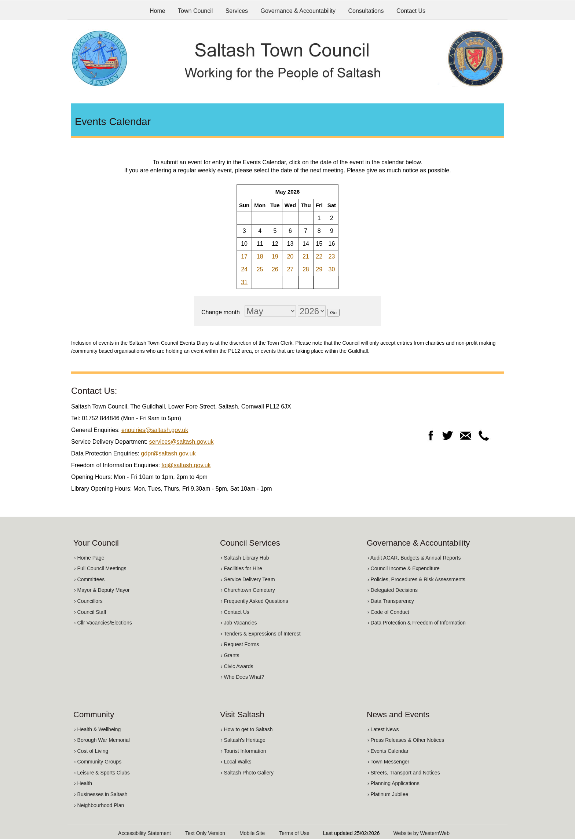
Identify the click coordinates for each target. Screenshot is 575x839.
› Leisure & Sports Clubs (102, 773)
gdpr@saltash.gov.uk (168, 453)
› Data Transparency (390, 601)
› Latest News (383, 729)
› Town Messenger (388, 762)
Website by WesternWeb (421, 833)
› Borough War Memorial (102, 740)
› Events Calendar (388, 751)
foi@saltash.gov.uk (185, 465)
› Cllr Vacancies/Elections (103, 623)
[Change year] (312, 311)
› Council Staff (90, 612)
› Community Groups (97, 762)
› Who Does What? (242, 677)
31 (244, 282)
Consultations (366, 11)
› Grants (230, 655)
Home (157, 11)
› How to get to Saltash (247, 729)
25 (260, 269)
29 (319, 269)
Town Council (195, 11)
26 (275, 269)
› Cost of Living (91, 751)
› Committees (89, 579)
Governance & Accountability (298, 11)
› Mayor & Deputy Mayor (102, 590)
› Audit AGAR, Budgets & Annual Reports (414, 558)
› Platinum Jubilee (387, 794)
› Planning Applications (393, 783)
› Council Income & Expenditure (403, 568)
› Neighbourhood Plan (99, 805)
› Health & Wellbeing (97, 729)
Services (237, 11)
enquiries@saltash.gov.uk (154, 430)
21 (306, 256)
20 (290, 256)
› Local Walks (236, 762)
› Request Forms (240, 644)
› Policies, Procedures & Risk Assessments (416, 579)
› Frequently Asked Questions (254, 601)
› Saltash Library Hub (245, 558)
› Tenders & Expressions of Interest (261, 634)
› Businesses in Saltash (101, 794)
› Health (83, 783)
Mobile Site (252, 833)
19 (275, 256)
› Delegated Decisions (392, 590)
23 (332, 256)
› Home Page (89, 558)
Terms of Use (294, 833)
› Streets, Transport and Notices (403, 773)
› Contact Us (235, 612)
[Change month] (270, 311)
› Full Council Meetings (100, 568)
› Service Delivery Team (248, 579)
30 (332, 269)
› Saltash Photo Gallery (247, 773)
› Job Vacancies (239, 623)
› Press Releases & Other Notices (405, 740)
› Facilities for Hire (241, 568)
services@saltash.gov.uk (181, 442)
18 (260, 256)
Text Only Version (205, 833)
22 (319, 256)
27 (290, 269)
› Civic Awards (237, 666)
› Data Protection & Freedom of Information (416, 623)
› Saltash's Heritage (243, 740)
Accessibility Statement (144, 833)
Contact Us (410, 11)
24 (244, 269)
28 (306, 269)
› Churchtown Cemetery (248, 590)
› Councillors (88, 601)
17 (244, 256)
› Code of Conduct (388, 612)
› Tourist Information (243, 751)
